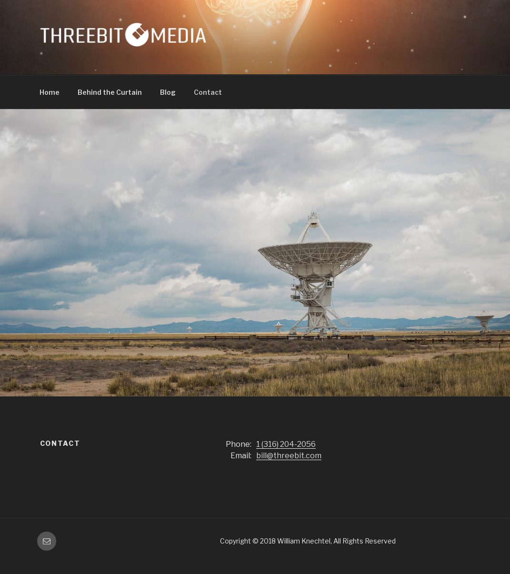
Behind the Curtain (110, 92)
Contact (208, 92)
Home (50, 92)
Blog (168, 92)
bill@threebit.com (288, 455)
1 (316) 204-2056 (286, 444)
